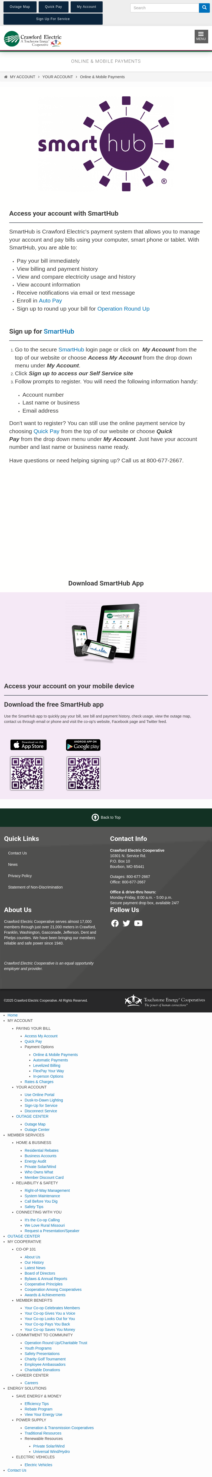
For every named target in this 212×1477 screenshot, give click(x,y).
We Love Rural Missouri (45, 1225)
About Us (32, 1257)
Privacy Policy (20, 876)
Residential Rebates (41, 1150)
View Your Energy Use (43, 1414)
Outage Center (37, 1129)
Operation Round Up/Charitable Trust (56, 1343)
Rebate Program (39, 1409)
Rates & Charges (39, 1082)
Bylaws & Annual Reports (46, 1279)
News (13, 864)
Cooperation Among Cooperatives (53, 1289)
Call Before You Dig (41, 1201)
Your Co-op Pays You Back (47, 1324)
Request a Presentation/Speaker (52, 1231)
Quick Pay (47, 431)
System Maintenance (42, 1196)
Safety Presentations (42, 1353)
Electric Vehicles (38, 1465)
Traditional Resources (43, 1433)
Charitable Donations (42, 1370)
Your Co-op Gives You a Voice (50, 1313)
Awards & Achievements (45, 1295)
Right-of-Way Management (47, 1190)
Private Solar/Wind (40, 1167)
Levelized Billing (46, 1065)
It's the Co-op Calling (42, 1220)
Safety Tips (34, 1207)
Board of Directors (40, 1273)
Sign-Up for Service (41, 1105)
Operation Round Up (123, 308)
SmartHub (59, 331)
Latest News (35, 1268)
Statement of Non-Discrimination (35, 887)
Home (13, 1015)
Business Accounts (41, 1156)
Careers (31, 1383)
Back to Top (111, 817)
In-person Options (48, 1076)
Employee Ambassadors (45, 1364)
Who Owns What (39, 1172)
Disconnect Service (41, 1111)
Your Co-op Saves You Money (50, 1329)
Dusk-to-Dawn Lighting (44, 1100)
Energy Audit (35, 1161)
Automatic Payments (50, 1060)
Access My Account (41, 1036)
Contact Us (17, 853)
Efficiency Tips (37, 1404)
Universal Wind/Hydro (51, 1451)
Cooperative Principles (44, 1284)
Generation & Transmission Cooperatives (59, 1428)
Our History (34, 1262)
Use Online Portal (39, 1095)
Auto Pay (50, 300)
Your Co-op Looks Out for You (50, 1319)
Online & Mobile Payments (55, 1054)
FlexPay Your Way (48, 1071)
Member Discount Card (44, 1177)
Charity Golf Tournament (45, 1359)
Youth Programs (38, 1348)
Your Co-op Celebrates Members (52, 1308)
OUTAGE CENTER (32, 1116)
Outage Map (35, 1124)
